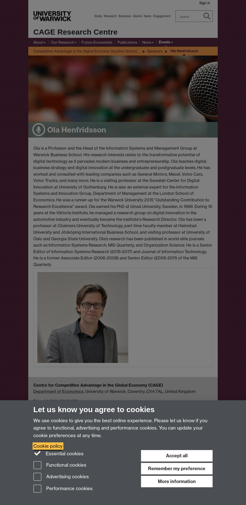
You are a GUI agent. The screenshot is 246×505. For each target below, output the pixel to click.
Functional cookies (59, 465)
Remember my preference (176, 468)
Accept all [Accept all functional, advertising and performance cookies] (177, 456)
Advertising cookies (61, 477)
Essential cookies (58, 453)
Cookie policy (48, 446)
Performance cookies (63, 489)
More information (177, 481)
